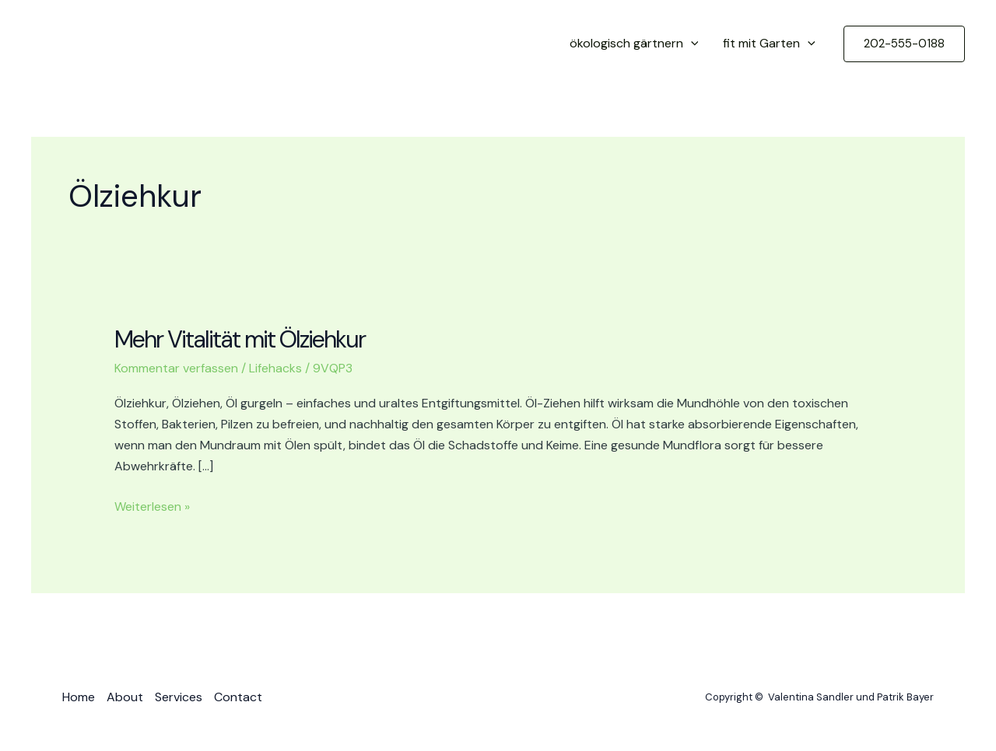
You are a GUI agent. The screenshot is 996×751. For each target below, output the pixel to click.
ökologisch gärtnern (634, 43)
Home (78, 697)
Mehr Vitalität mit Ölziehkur (239, 339)
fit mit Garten (769, 43)
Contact (238, 697)
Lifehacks (275, 368)
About (125, 697)
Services (178, 697)
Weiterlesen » (152, 506)
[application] (691, 43)
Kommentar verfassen (176, 368)
